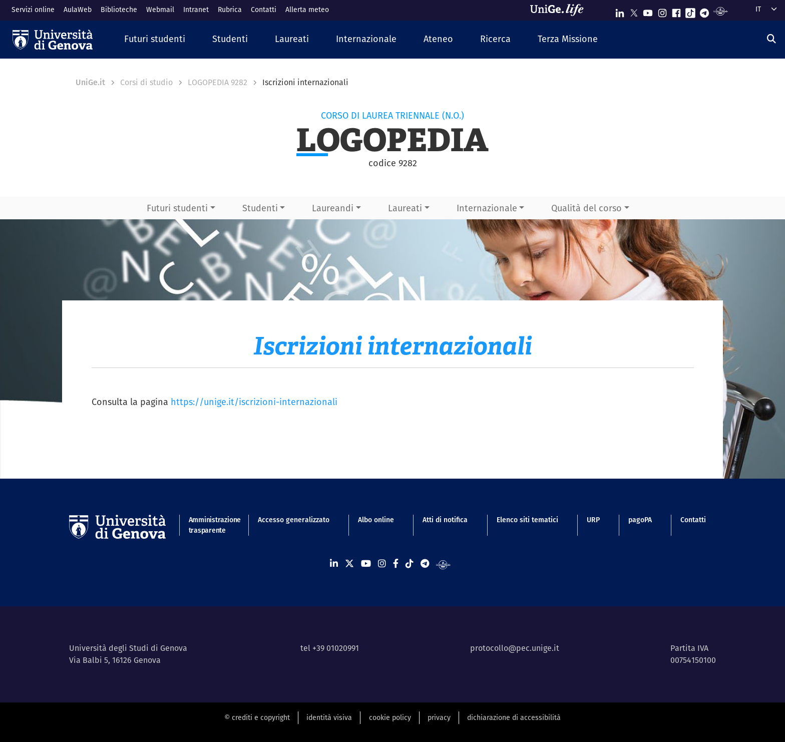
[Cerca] (771, 39)
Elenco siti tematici (527, 520)
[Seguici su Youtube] (647, 11)
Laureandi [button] (332, 208)
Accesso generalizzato (293, 520)
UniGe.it (90, 82)
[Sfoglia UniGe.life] (560, 10)
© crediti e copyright (257, 717)
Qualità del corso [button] (586, 208)
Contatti (263, 10)
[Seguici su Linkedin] (619, 11)
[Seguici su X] (633, 11)
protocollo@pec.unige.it (514, 648)
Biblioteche (119, 10)
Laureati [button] (405, 208)
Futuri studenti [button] (177, 208)
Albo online (376, 520)
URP (593, 520)
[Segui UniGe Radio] (720, 11)
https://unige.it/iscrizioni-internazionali (254, 402)
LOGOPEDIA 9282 (217, 82)
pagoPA (640, 520)
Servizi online (33, 10)
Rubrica (230, 10)
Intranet (196, 10)
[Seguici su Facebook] (676, 11)
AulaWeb (78, 10)
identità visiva (329, 717)
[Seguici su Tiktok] (690, 11)
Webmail (160, 10)
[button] (155, 39)
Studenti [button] (260, 208)
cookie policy (390, 717)
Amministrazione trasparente (209, 525)
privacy (439, 717)
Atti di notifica (445, 520)
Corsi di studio (146, 82)
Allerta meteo (307, 10)
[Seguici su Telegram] (704, 11)
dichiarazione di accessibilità (514, 717)
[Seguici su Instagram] (662, 11)
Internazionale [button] (487, 208)
